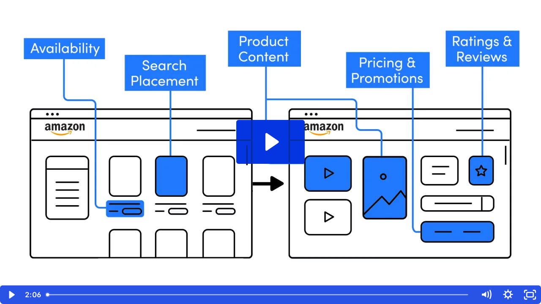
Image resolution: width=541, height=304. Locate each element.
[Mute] (486, 294)
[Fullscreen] (530, 294)
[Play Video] (11, 294)
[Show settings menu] (508, 294)
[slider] (259, 294)
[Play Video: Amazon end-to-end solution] (270, 142)
